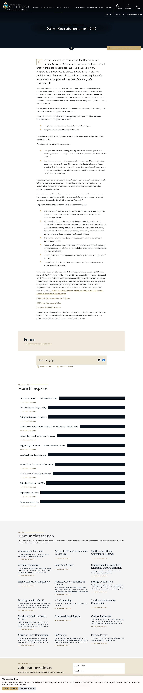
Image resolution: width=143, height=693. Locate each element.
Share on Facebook (103, 360)
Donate (128, 6)
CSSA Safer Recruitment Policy (48, 303)
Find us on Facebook (110, 14)
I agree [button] (6, 688)
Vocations (67, 7)
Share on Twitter (99, 360)
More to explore (105, 7)
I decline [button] (14, 688)
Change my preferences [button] (27, 688)
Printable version (47, 366)
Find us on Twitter (114, 14)
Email (76, 671)
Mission (58, 7)
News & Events (79, 7)
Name (76, 666)
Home (61, 25)
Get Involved (92, 7)
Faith (43, 7)
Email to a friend (66, 366)
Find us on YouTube (107, 14)
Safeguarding (78, 25)
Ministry (50, 7)
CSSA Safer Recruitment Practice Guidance (53, 298)
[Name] (102, 665)
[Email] (102, 671)
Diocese (35, 7)
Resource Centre (133, 14)
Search (137, 6)
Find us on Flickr (120, 14)
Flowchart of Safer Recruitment (48, 307)
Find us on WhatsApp (123, 14)
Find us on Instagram (117, 14)
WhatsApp (118, 6)
